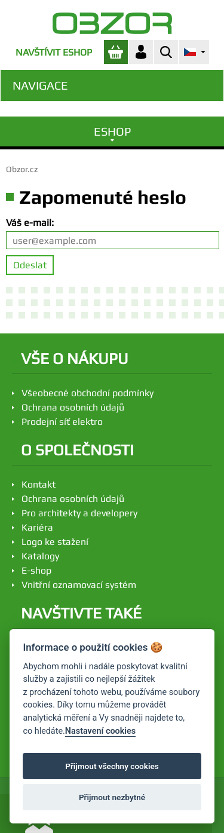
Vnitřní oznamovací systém (79, 584)
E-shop (36, 570)
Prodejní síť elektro (62, 421)
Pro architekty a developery (79, 513)
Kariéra (37, 527)
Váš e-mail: (30, 222)
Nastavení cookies (100, 731)
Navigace (40, 85)
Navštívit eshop (54, 52)
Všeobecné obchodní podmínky (88, 393)
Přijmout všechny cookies (112, 766)
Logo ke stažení (55, 541)
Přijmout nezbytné (112, 797)
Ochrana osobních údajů (73, 407)
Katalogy (40, 556)
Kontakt (39, 484)
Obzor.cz (22, 169)
